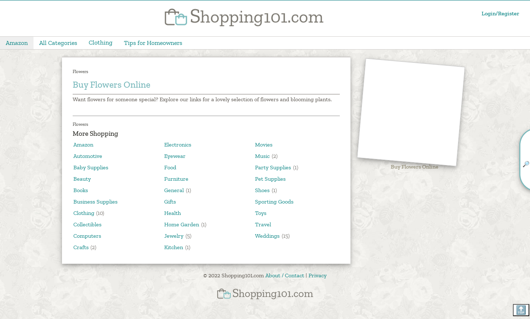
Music (262, 156)
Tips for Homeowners (153, 43)
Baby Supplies (90, 167)
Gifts (170, 201)
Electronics (177, 144)
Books (80, 190)
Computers (87, 235)
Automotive (87, 156)
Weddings (267, 235)
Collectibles (87, 224)
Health (172, 213)
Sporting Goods (274, 201)
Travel (263, 224)
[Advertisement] (411, 113)
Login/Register (500, 13)
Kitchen (173, 247)
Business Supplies (95, 201)
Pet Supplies (270, 178)
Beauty (82, 178)
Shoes (262, 190)
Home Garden (181, 224)
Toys (260, 213)
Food (170, 167)
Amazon (17, 43)
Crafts (81, 247)
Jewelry (173, 235)
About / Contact (284, 275)
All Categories (58, 43)
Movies (263, 144)
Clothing (101, 42)
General (174, 190)
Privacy (317, 275)
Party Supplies (273, 167)
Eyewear (175, 156)
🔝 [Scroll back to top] (521, 310)
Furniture (176, 178)
